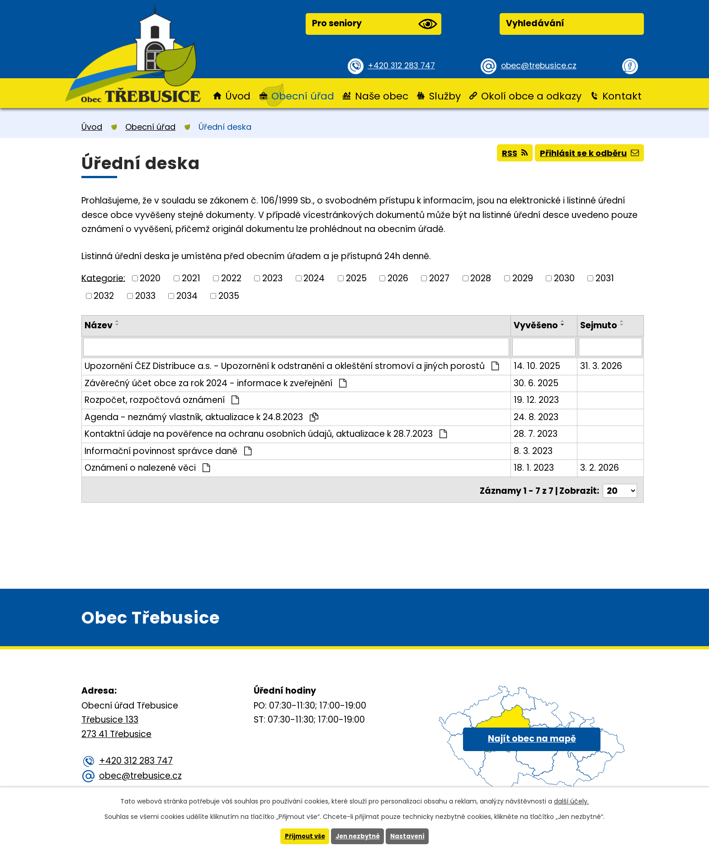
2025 (356, 278)
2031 (605, 278)
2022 (231, 278)
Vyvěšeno (537, 325)
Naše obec (381, 96)
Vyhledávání (535, 23)
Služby (445, 96)
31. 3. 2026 (602, 365)
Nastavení (410, 836)
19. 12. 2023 (537, 399)
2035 (228, 295)
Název (99, 325)
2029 (522, 278)
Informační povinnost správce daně (168, 450)
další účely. (571, 800)
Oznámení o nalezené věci (147, 467)
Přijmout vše (302, 836)
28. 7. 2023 (536, 433)
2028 (480, 278)
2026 (398, 278)
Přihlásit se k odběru (587, 155)
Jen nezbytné (358, 836)
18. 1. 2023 (535, 467)
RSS (506, 155)
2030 (564, 278)
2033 (145, 295)
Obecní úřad (302, 96)
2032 (104, 295)
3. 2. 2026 (600, 467)
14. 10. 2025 (538, 365)
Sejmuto (599, 325)
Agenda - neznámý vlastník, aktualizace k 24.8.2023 (201, 416)
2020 (150, 278)
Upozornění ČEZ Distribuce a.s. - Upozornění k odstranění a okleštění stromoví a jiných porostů (292, 365)
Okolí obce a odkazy (531, 96)
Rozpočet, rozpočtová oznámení (162, 399)
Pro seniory (374, 23)
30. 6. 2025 (537, 382)
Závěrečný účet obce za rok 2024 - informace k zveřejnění (215, 382)
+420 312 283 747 (404, 65)
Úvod (238, 96)
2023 (272, 278)
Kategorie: (103, 278)
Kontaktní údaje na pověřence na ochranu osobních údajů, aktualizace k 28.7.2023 (266, 433)
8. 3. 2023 (534, 450)
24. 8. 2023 (537, 416)
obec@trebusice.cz (542, 65)
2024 (314, 278)
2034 (187, 295)
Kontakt (622, 96)
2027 (439, 278)
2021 (191, 278)
